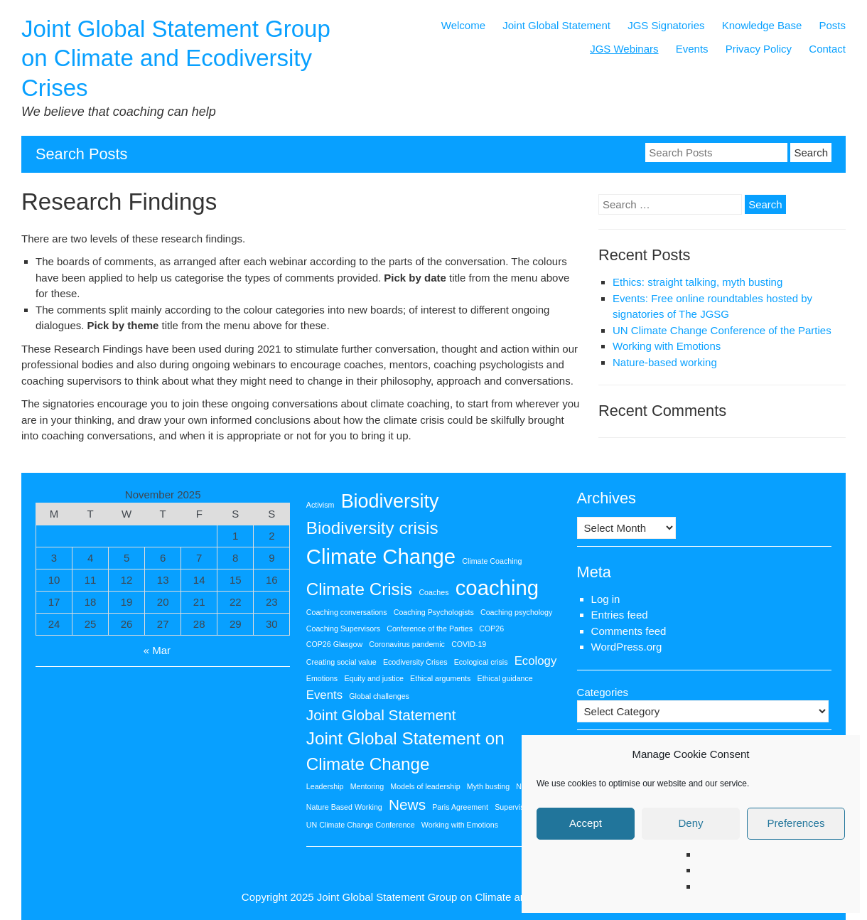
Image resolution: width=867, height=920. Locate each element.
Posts (832, 25)
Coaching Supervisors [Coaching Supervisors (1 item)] (343, 628)
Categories (603, 692)
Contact (827, 49)
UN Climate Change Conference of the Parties (722, 330)
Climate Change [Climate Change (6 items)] (381, 556)
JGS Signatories (666, 25)
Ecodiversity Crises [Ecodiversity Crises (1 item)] (415, 662)
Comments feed (629, 631)
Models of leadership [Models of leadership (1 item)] (425, 786)
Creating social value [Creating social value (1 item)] (341, 662)
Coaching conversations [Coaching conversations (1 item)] (346, 612)
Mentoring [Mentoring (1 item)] (367, 786)
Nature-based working (665, 362)
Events (692, 49)
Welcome (463, 25)
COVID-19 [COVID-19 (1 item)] (468, 644)
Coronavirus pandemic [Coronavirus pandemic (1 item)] (407, 644)
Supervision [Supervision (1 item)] (514, 807)
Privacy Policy (759, 49)
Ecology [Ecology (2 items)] (536, 661)
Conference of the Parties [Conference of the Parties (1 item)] (430, 628)
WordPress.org (626, 647)
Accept (585, 823)
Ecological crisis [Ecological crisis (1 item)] (481, 662)
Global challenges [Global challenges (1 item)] (379, 696)
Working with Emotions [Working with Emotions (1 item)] (459, 824)
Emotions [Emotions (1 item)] (322, 678)
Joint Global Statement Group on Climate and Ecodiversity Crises (175, 58)
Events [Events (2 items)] (324, 695)
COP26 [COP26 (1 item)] (491, 628)
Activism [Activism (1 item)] (320, 505)
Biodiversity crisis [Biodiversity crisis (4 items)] (372, 527)
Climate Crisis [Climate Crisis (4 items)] (359, 589)
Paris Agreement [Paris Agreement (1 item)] (460, 807)
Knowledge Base (762, 25)
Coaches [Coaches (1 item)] (433, 592)
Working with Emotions (667, 346)
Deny (690, 823)
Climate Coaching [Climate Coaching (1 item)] (492, 561)
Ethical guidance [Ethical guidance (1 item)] (505, 678)
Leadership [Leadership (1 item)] (325, 786)
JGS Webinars (624, 49)
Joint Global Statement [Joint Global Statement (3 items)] (381, 715)
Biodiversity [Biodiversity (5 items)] (390, 501)
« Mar (157, 650)
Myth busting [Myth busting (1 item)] (488, 786)
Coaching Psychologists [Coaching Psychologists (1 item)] (434, 612)
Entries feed (619, 615)
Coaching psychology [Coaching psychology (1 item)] (516, 612)
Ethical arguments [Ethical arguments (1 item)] (440, 678)
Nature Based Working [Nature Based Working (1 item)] (344, 807)
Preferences (796, 823)
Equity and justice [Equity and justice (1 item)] (374, 678)
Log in (605, 599)
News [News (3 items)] (407, 804)
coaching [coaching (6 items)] (497, 587)
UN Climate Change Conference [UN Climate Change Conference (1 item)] (360, 824)
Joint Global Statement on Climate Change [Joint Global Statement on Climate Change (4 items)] (405, 751)
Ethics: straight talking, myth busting (697, 282)
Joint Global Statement (556, 25)
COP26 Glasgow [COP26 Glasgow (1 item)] (334, 644)
